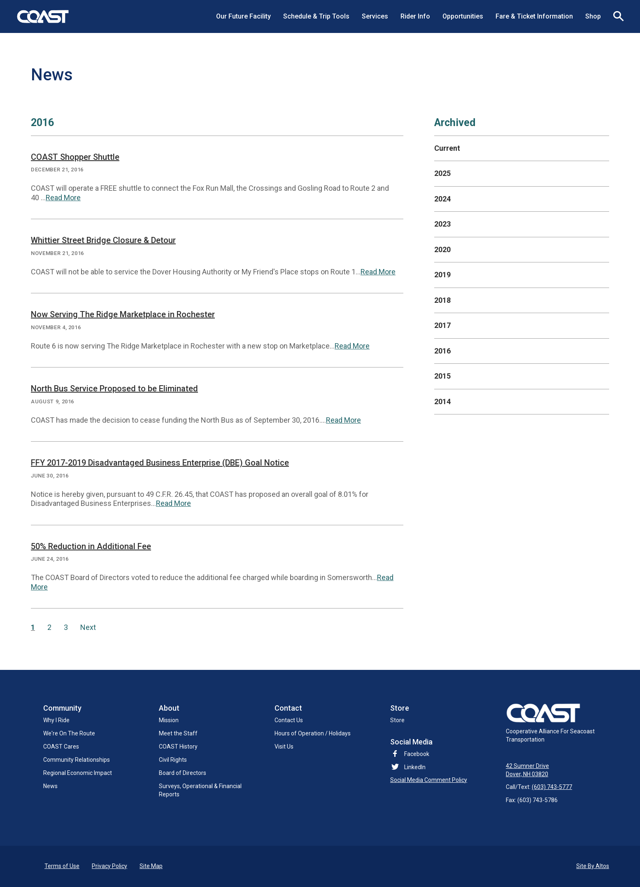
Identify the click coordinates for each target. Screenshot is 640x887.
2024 (442, 198)
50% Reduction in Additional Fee (91, 546)
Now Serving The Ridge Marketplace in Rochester (123, 314)
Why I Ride (56, 720)
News (50, 786)
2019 (442, 274)
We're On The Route (69, 733)
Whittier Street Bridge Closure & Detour (103, 240)
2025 (442, 173)
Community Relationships (76, 759)
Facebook (409, 754)
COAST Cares (61, 746)
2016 (442, 350)
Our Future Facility (243, 16)
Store (397, 720)
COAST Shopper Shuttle (75, 156)
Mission (169, 720)
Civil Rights (173, 759)
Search (615, 16)
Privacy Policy (109, 866)
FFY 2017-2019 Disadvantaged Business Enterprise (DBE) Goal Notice (160, 462)
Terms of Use (61, 866)
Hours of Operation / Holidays (313, 733)
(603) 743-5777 (552, 787)
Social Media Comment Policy (428, 780)
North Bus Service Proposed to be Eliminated (114, 388)
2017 (442, 325)
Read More (63, 197)
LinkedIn (415, 767)
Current (447, 148)
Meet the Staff (178, 733)
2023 (442, 224)
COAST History (178, 746)
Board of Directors (182, 773)
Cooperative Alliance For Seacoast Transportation (550, 723)
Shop (593, 16)
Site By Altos (592, 866)
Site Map (151, 866)
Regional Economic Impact (77, 773)
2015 (442, 376)
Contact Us (289, 720)
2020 (442, 249)
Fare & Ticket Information (534, 16)
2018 (442, 300)
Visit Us (284, 746)
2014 (442, 401)
